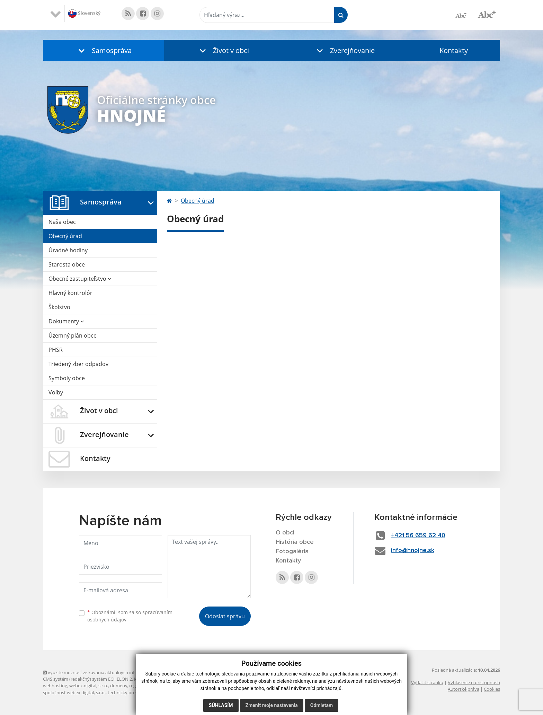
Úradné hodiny (68, 250)
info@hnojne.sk (412, 550)
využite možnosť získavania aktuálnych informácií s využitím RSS (111, 672)
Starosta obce (66, 264)
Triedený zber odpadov (78, 364)
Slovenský (84, 13)
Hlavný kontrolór (70, 293)
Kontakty (453, 50)
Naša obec (62, 222)
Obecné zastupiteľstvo (79, 278)
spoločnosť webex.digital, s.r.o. (74, 692)
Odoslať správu (225, 616)
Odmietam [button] (321, 705)
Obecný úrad (65, 236)
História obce (295, 542)
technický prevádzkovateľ (134, 692)
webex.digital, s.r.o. (88, 685)
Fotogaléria (292, 551)
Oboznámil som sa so (129, 616)
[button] (103, 50)
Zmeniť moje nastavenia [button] (272, 705)
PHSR (55, 350)
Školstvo (59, 307)
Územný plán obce (72, 335)
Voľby (55, 392)
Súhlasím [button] (221, 705)
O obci (285, 533)
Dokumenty (66, 321)
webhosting (55, 685)
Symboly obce (66, 378)
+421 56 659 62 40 (418, 535)
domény (118, 685)
